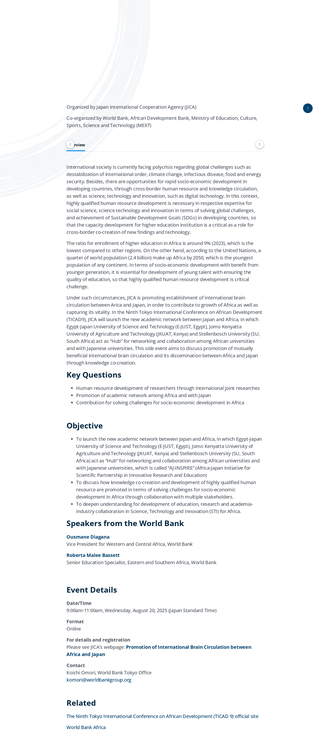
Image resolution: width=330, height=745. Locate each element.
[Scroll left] (70, 144)
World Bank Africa (86, 727)
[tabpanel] (164, 366)
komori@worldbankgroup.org (98, 680)
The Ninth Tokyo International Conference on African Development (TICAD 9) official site (162, 716)
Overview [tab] (75, 145)
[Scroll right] (260, 144)
